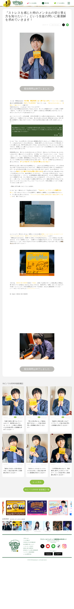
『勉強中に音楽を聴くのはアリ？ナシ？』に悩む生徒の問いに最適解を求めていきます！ (60, 423)
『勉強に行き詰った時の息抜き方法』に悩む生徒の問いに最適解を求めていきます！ (12, 470)
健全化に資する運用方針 (28, 593)
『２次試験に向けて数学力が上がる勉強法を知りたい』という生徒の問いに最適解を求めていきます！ (60, 517)
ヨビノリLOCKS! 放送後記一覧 (37, 535)
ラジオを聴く (32, 3)
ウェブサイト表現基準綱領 (28, 597)
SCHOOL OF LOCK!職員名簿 (29, 587)
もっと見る (37, 527)
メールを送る (60, 3)
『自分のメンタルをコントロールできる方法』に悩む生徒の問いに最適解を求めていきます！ (36, 470)
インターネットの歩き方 (28, 591)
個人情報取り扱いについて (28, 589)
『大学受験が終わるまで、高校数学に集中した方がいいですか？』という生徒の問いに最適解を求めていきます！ (60, 471)
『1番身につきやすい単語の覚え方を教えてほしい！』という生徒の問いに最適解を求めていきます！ (37, 517)
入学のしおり (26, 583)
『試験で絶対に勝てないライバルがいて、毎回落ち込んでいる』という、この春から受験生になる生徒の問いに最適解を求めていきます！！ (12, 425)
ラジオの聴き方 (26, 585)
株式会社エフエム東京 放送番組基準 (30, 595)
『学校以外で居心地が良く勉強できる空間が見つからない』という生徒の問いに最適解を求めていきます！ (12, 517)
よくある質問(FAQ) (27, 599)
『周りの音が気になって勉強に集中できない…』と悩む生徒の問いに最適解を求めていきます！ (36, 424)
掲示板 (47, 3)
